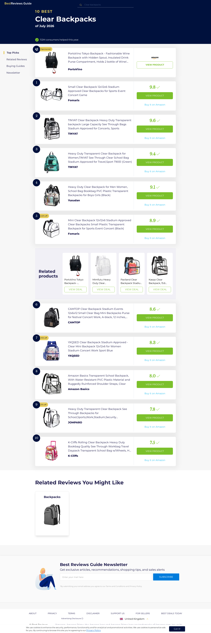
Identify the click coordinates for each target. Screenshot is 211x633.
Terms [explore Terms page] (71, 613)
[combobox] (105, 4)
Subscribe (166, 577)
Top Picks (13, 52)
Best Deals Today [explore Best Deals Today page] (171, 613)
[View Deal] (75, 274)
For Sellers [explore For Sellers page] (143, 613)
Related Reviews (16, 59)
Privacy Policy (93, 630)
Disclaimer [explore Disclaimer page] (92, 613)
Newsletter (13, 72)
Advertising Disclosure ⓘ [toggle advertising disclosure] (72, 618)
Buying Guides (15, 66)
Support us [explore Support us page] (118, 613)
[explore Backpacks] (52, 513)
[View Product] (105, 62)
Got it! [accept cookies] (177, 628)
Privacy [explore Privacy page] (52, 613)
